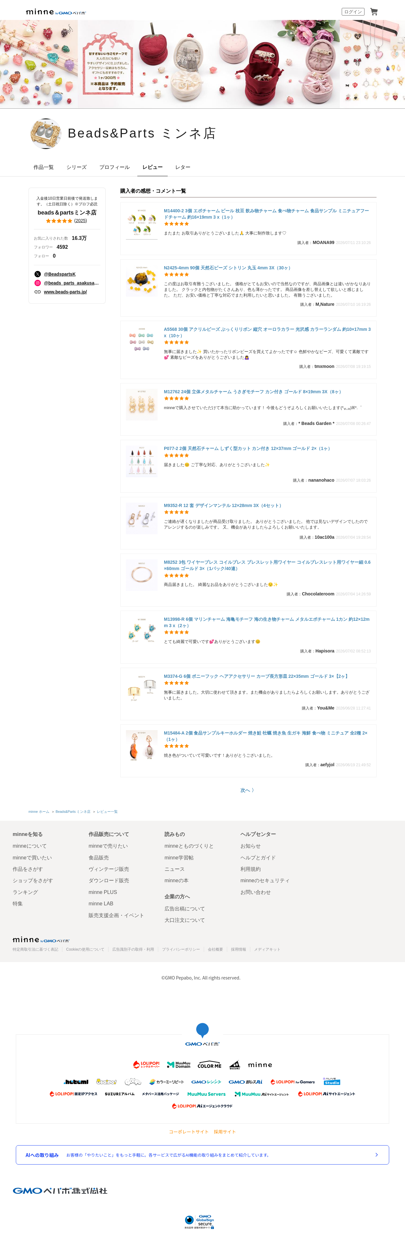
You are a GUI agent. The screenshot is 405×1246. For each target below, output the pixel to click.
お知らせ (250, 846)
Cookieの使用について (85, 949)
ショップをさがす (33, 880)
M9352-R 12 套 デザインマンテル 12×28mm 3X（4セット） (224, 505)
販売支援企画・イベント (116, 915)
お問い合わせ (255, 892)
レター (182, 167)
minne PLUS (103, 892)
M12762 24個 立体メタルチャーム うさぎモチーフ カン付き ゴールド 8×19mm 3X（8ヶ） (253, 391)
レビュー (152, 167)
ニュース (175, 869)
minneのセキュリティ (265, 880)
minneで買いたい (32, 857)
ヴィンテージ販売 (109, 869)
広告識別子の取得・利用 (133, 949)
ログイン (353, 11)
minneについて (30, 846)
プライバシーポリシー (181, 949)
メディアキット (267, 949)
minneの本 (177, 880)
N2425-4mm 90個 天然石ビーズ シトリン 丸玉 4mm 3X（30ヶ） (228, 267)
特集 (18, 903)
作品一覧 (44, 167)
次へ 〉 (248, 790)
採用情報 (238, 949)
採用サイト (225, 1132)
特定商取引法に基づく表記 (35, 949)
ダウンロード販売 (109, 880)
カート (374, 12)
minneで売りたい (108, 846)
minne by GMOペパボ (56, 11)
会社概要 (215, 949)
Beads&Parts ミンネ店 (142, 133)
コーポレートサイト (189, 1132)
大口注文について (185, 920)
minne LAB (101, 903)
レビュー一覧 (107, 811)
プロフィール (114, 167)
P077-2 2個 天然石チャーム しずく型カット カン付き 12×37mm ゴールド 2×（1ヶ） (248, 448)
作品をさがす (28, 869)
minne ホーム (38, 811)
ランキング (25, 892)
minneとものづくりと (189, 846)
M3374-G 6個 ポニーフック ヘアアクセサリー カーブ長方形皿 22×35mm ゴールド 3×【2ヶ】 (257, 676)
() (67, 221)
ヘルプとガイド (258, 857)
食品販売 (99, 857)
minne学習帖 (179, 857)
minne (41, 939)
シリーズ (76, 167)
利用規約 (250, 869)
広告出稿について (185, 908)
